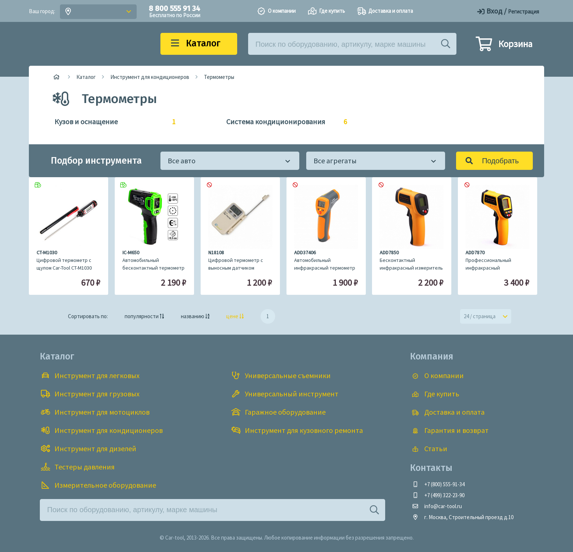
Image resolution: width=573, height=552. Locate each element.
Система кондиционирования (283, 121)
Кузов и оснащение (111, 121)
